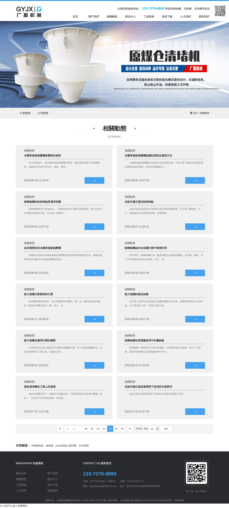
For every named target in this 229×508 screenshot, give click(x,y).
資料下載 (52, 484)
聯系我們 (52, 490)
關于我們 (52, 473)
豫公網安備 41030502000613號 (146, 500)
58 (86, 428)
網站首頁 (21, 473)
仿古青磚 (84, 445)
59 (92, 428)
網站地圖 (113, 500)
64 (122, 428)
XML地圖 (124, 500)
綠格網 (49, 445)
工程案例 (21, 484)
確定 (166, 429)
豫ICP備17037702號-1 (96, 500)
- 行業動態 (24, 113)
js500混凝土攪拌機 (66, 445)
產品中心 (52, 479)
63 (116, 428)
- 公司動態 (42, 113)
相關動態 (204, 113)
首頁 (195, 113)
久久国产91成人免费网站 (13, 505)
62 (110, 428)
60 (98, 428)
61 (104, 428)
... (80, 428)
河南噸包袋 (37, 445)
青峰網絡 (179, 500)
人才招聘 (21, 490)
